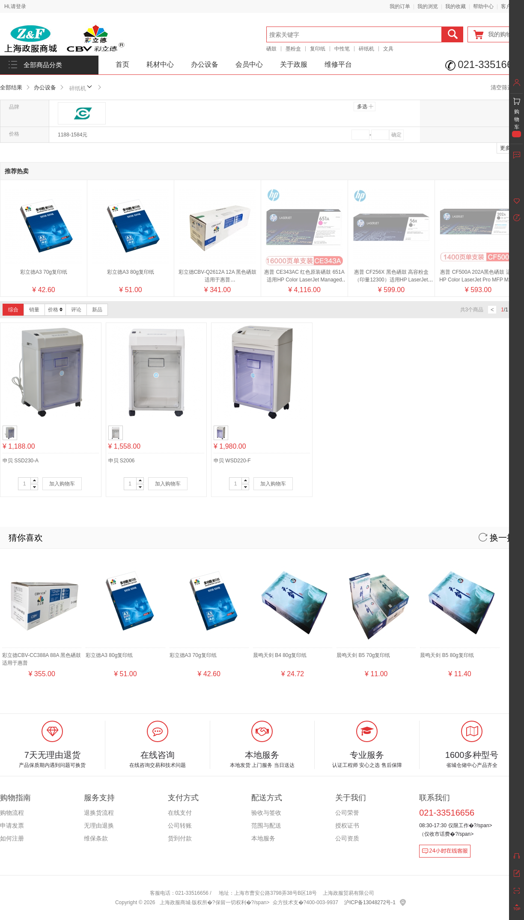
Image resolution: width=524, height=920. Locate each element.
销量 (34, 310)
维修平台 (338, 64)
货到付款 (180, 838)
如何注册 (12, 838)
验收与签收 (266, 812)
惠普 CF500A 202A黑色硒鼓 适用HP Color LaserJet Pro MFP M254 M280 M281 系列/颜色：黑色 (478, 200)
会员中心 (249, 64)
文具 (388, 48)
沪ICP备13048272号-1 (370, 902)
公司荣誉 (347, 812)
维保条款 (96, 838)
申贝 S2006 (121, 461)
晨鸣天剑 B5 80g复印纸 (446, 655)
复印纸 (317, 48)
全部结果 (11, 87)
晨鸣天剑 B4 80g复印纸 (280, 655)
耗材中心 (160, 64)
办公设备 (204, 64)
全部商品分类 (43, 65)
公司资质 (347, 838)
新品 (97, 310)
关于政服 (293, 64)
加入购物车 (62, 484)
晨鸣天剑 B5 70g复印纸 (363, 655)
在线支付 (180, 812)
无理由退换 (99, 825)
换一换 (497, 537)
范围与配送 (266, 825)
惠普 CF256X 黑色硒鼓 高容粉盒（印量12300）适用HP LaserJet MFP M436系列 (391, 200)
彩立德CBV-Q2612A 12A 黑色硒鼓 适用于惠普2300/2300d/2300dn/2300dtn (218, 279)
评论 (76, 310)
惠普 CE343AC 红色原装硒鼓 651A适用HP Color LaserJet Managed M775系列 (304, 200)
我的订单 (400, 6)
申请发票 (12, 825)
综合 (13, 310)
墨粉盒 (293, 48)
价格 (55, 310)
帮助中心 (483, 6)
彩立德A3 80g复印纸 (130, 272)
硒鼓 (271, 48)
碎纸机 (366, 48)
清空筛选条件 (507, 87)
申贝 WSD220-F (232, 461)
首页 (122, 64)
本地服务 (263, 838)
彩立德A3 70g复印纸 (43, 272)
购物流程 (12, 812)
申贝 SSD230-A (21, 461)
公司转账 (180, 825)
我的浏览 (427, 6)
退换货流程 (99, 812)
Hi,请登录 (15, 6)
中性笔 (342, 48)
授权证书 (347, 825)
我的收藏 (455, 6)
